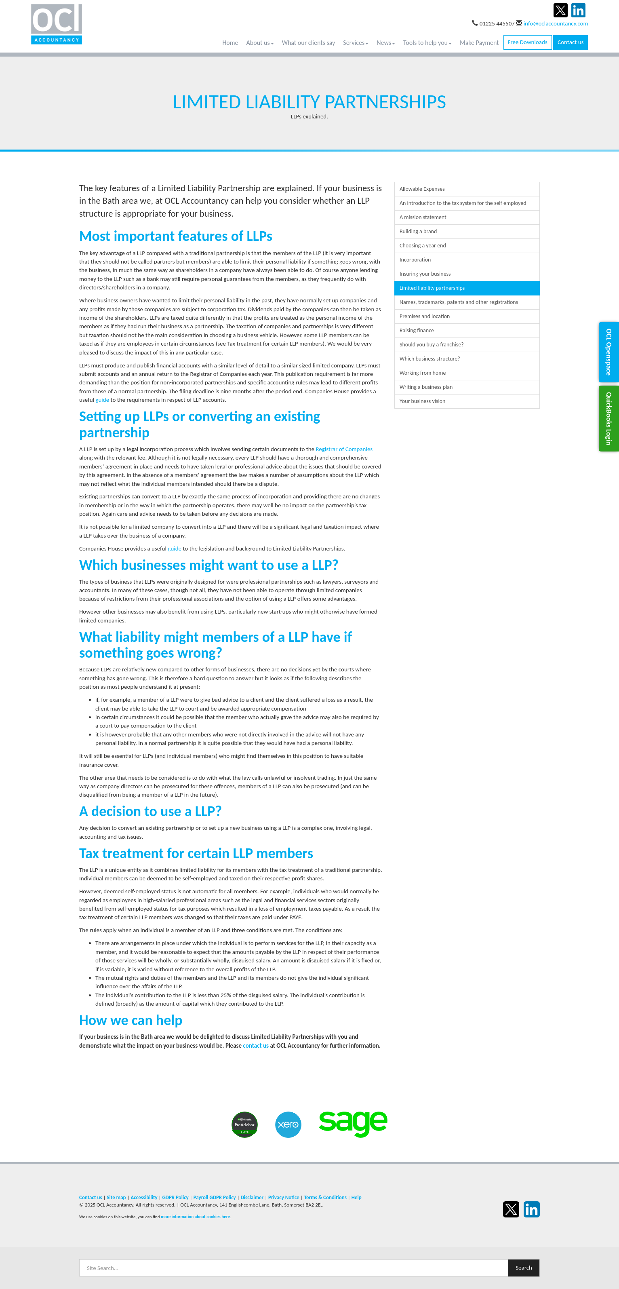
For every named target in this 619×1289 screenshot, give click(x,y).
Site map (116, 1197)
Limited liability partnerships (432, 288)
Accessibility (144, 1197)
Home (230, 42)
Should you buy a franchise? (432, 344)
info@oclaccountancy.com (556, 23)
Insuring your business (425, 273)
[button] (609, 352)
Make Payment (479, 42)
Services (355, 42)
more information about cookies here (195, 1216)
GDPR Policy (175, 1197)
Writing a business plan (426, 387)
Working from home (423, 372)
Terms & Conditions (325, 1197)
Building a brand (418, 231)
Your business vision (422, 401)
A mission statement (423, 217)
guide (102, 399)
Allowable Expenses (422, 189)
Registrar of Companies (344, 449)
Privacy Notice (283, 1197)
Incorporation (415, 259)
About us (260, 42)
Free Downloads (527, 42)
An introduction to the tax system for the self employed (463, 203)
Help (357, 1197)
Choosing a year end (423, 245)
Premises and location (425, 316)
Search (524, 1267)
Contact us (570, 42)
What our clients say (308, 42)
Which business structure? (430, 358)
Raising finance (417, 330)
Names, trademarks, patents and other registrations (459, 302)
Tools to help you (427, 42)
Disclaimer (252, 1197)
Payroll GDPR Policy (215, 1197)
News (386, 42)
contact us (256, 1045)
